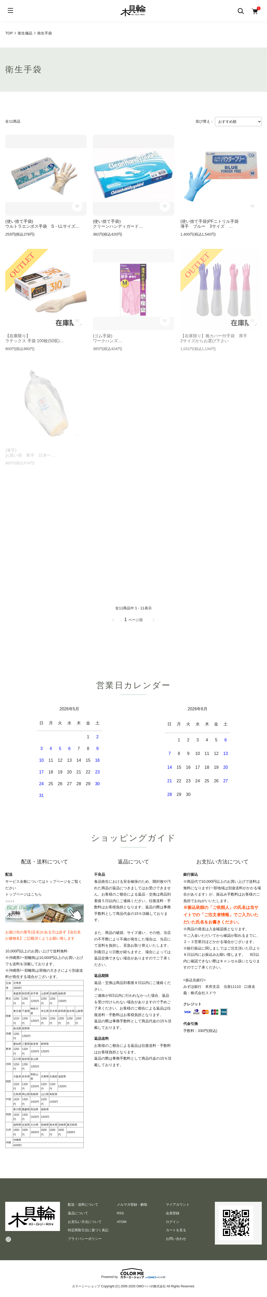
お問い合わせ (176, 1239)
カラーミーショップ (86, 1286)
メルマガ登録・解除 (132, 1204)
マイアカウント (178, 1204)
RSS (120, 1213)
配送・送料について (83, 1204)
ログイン (172, 1222)
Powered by (133, 1273)
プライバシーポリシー (85, 1239)
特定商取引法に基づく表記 (88, 1230)
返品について (78, 1213)
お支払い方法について (85, 1222)
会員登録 (172, 1213)
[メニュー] (10, 10)
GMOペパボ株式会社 (151, 1286)
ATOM (121, 1222)
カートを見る (176, 1230)
